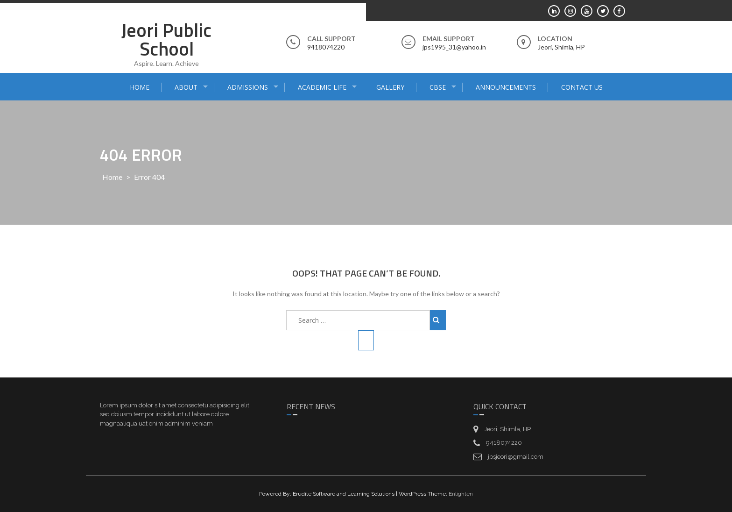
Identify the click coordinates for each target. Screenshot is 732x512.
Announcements (506, 87)
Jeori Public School (166, 39)
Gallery (390, 87)
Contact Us (582, 87)
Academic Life (322, 87)
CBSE (437, 87)
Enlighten (461, 494)
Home (139, 87)
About (186, 87)
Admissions (247, 87)
